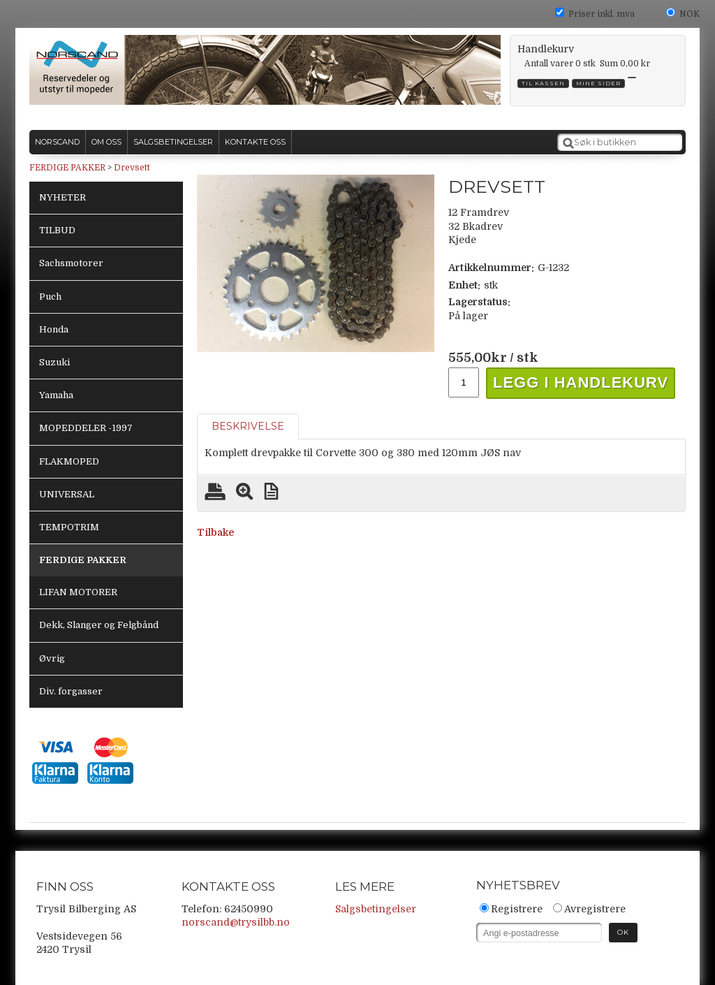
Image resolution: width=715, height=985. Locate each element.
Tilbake (215, 532)
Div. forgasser (71, 691)
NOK (689, 14)
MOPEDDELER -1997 (86, 428)
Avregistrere (595, 908)
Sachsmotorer (71, 263)
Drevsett (132, 168)
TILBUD (57, 230)
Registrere (517, 908)
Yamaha (56, 395)
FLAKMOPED (69, 461)
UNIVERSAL (66, 494)
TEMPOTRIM (69, 527)
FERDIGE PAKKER (67, 168)
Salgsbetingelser (375, 908)
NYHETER (62, 197)
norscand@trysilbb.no (236, 922)
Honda (53, 329)
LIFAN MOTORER (78, 592)
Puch (50, 296)
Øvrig (52, 658)
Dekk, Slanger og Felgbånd (99, 625)
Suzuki (54, 362)
